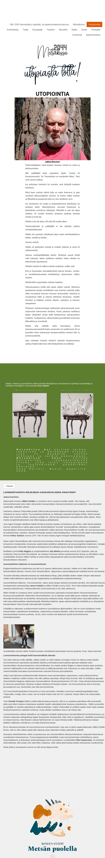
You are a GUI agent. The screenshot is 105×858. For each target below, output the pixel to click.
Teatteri (51, 29)
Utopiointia (94, 24)
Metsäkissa (79, 24)
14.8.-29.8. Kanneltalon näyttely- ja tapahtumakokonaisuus (39, 24)
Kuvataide (37, 29)
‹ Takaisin (9, 486)
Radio (74, 29)
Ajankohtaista (93, 34)
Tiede (25, 29)
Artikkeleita (13, 29)
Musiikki (63, 29)
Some (84, 29)
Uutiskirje (77, 34)
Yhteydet (95, 29)
